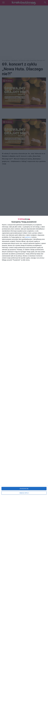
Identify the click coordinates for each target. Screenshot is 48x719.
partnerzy (28, 237)
